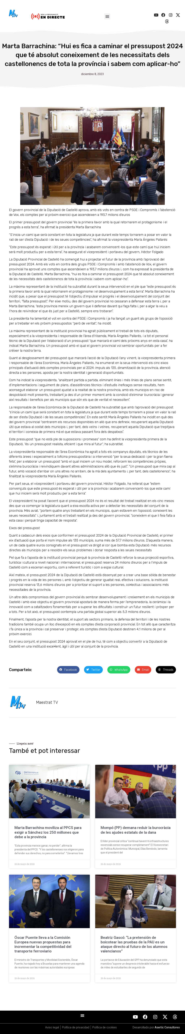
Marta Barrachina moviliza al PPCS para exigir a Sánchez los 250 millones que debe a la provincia (47, 832)
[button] (107, 16)
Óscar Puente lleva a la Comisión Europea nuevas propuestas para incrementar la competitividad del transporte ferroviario (42, 944)
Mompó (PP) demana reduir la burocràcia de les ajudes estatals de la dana (136, 830)
